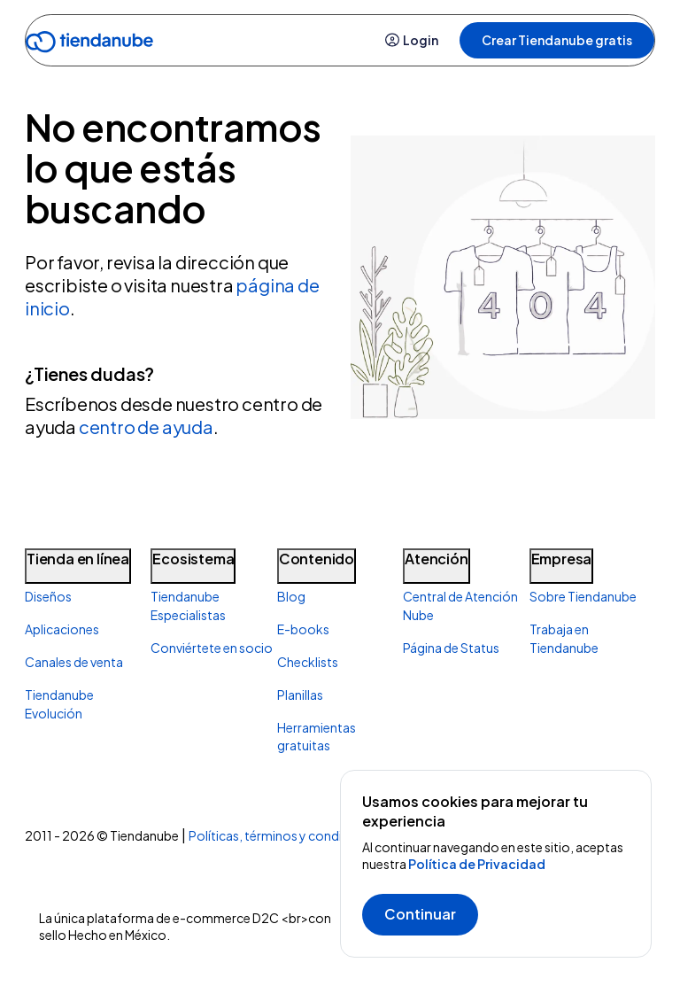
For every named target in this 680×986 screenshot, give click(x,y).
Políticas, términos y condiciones (285, 835)
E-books (303, 629)
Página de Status (451, 648)
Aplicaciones (62, 629)
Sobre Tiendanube (583, 596)
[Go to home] (89, 44)
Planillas (300, 695)
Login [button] (411, 40)
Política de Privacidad (476, 864)
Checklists (307, 662)
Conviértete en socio (212, 648)
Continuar (420, 913)
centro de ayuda (146, 426)
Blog (291, 596)
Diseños (48, 596)
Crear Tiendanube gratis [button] (557, 40)
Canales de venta (74, 662)
